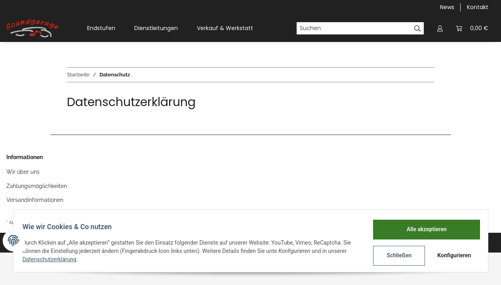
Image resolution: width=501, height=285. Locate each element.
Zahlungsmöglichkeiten (36, 186)
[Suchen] (353, 28)
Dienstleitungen (156, 28)
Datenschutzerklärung (53, 259)
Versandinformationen (34, 200)
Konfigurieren (452, 255)
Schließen (395, 255)
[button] (440, 28)
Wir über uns (23, 172)
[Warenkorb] (472, 28)
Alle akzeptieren (423, 229)
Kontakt (477, 7)
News (447, 7)
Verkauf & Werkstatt (225, 28)
